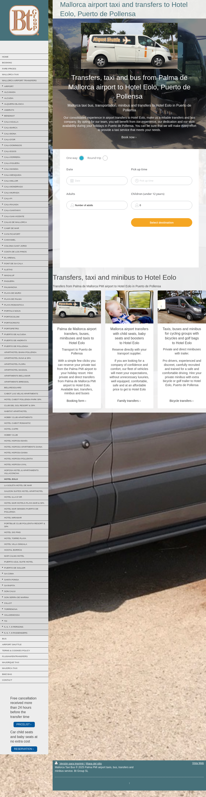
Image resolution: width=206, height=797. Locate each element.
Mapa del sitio (94, 763)
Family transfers (128, 400)
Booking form (75, 400)
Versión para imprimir (69, 763)
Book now (127, 137)
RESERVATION (23, 748)
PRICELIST (23, 724)
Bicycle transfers (180, 400)
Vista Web (198, 763)
